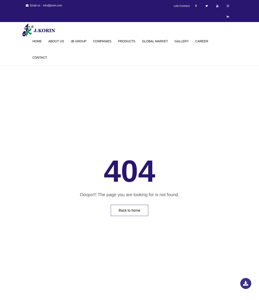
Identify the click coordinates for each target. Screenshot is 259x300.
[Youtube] (217, 6)
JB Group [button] (78, 41)
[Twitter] (207, 6)
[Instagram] (228, 6)
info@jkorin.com (52, 5)
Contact (39, 57)
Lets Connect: (182, 5)
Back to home (129, 210)
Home (37, 41)
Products (126, 41)
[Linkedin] (228, 16)
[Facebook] (196, 6)
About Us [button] (56, 41)
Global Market (155, 41)
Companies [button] (102, 41)
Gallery (182, 41)
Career (201, 41)
